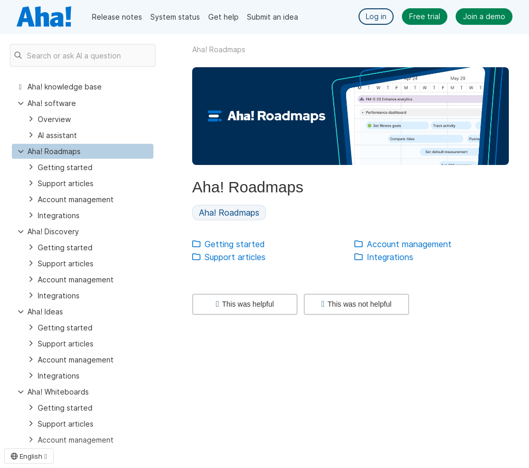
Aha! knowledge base (64, 86)
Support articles (66, 183)
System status (175, 16)
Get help (223, 16)
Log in (376, 16)
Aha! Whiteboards (58, 391)
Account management (76, 199)
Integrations (59, 215)
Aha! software (51, 103)
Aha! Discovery (53, 231)
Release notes (117, 16)
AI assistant (57, 135)
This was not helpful (356, 304)
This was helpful (245, 304)
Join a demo (484, 16)
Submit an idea (272, 16)
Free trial (424, 16)
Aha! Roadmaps (54, 151)
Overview (54, 119)
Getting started (65, 167)
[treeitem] (82, 151)
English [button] (29, 456)
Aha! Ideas (45, 311)
